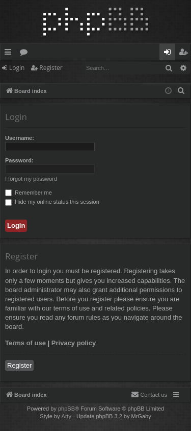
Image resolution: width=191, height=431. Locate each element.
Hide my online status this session (52, 202)
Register (50, 67)
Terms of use (25, 343)
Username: (19, 138)
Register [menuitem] (185, 53)
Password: (19, 160)
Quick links (10, 53)
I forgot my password (31, 179)
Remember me (28, 192)
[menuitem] (181, 91)
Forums (26, 53)
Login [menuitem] (169, 53)
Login (16, 67)
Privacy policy (73, 343)
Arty (67, 416)
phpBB (66, 408)
